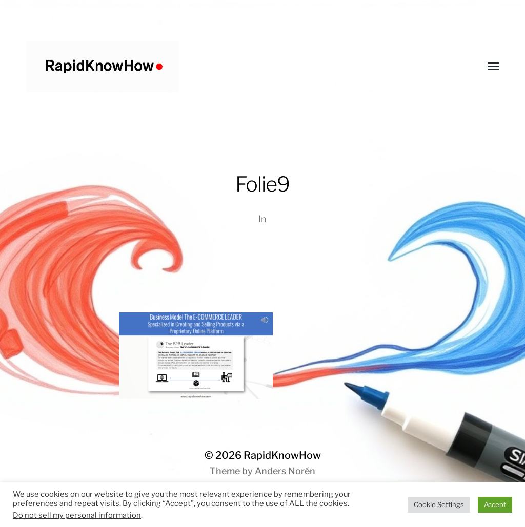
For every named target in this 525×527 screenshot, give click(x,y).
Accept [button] (495, 504)
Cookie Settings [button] (439, 504)
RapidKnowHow (282, 455)
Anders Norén (285, 471)
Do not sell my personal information (77, 515)
